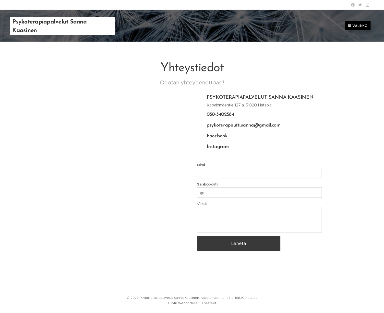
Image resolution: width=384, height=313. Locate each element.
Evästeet (209, 303)
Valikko (358, 25)
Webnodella (187, 303)
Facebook (217, 136)
